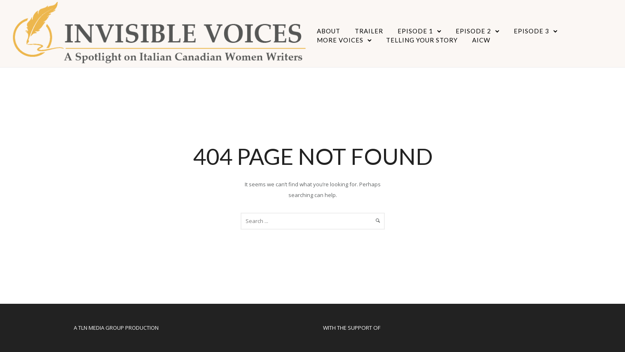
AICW (481, 40)
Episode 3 (531, 31)
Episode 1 (415, 31)
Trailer (369, 31)
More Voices (340, 40)
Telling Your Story (422, 40)
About (328, 31)
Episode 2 (473, 31)
